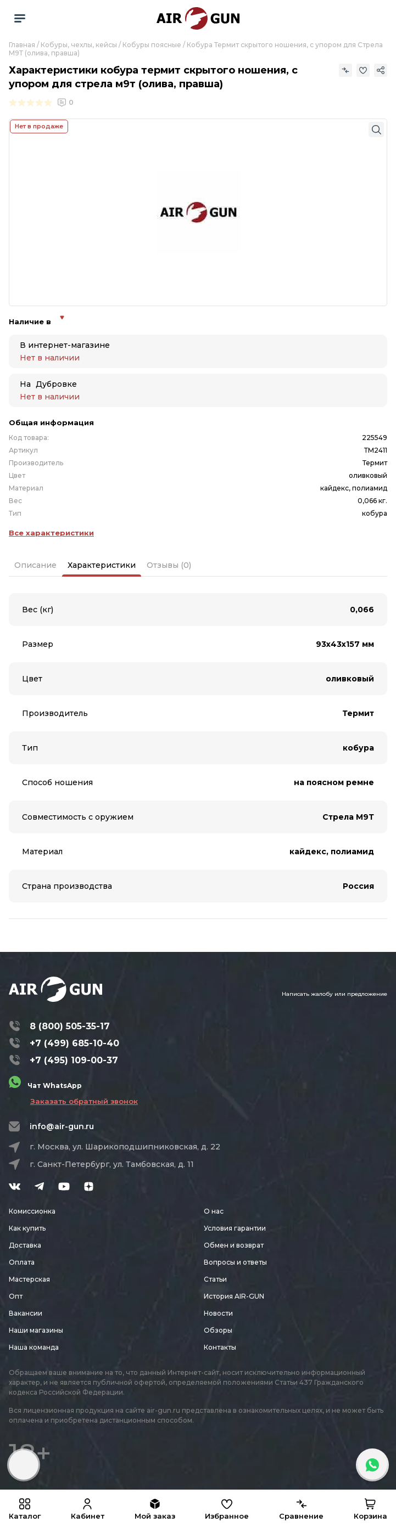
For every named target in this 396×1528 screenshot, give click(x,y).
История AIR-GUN (234, 1296)
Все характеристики (51, 532)
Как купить (27, 1228)
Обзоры (218, 1330)
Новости (218, 1313)
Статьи (215, 1279)
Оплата (22, 1262)
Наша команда (34, 1347)
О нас (214, 1211)
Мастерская (29, 1279)
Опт (16, 1296)
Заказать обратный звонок (84, 1101)
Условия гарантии (235, 1228)
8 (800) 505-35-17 (70, 1026)
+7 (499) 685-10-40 (74, 1043)
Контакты (220, 1347)
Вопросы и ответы (235, 1262)
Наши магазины (36, 1330)
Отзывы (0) (169, 565)
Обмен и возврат (234, 1245)
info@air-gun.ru (62, 1126)
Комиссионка (32, 1211)
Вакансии (25, 1313)
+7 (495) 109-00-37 (74, 1060)
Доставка (25, 1245)
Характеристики (102, 565)
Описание (35, 565)
